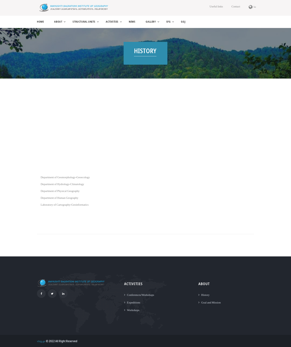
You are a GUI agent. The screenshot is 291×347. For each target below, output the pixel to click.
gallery (151, 21)
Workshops (133, 310)
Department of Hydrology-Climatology (62, 184)
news (132, 21)
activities (112, 21)
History (205, 295)
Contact (235, 6)
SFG (168, 21)
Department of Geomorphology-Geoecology (65, 177)
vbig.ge (41, 341)
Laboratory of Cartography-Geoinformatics (65, 204)
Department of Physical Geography (60, 191)
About (58, 21)
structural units (84, 21)
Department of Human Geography (59, 198)
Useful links (216, 6)
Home (40, 21)
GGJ (183, 21)
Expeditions (133, 302)
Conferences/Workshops (140, 295)
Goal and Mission (211, 302)
